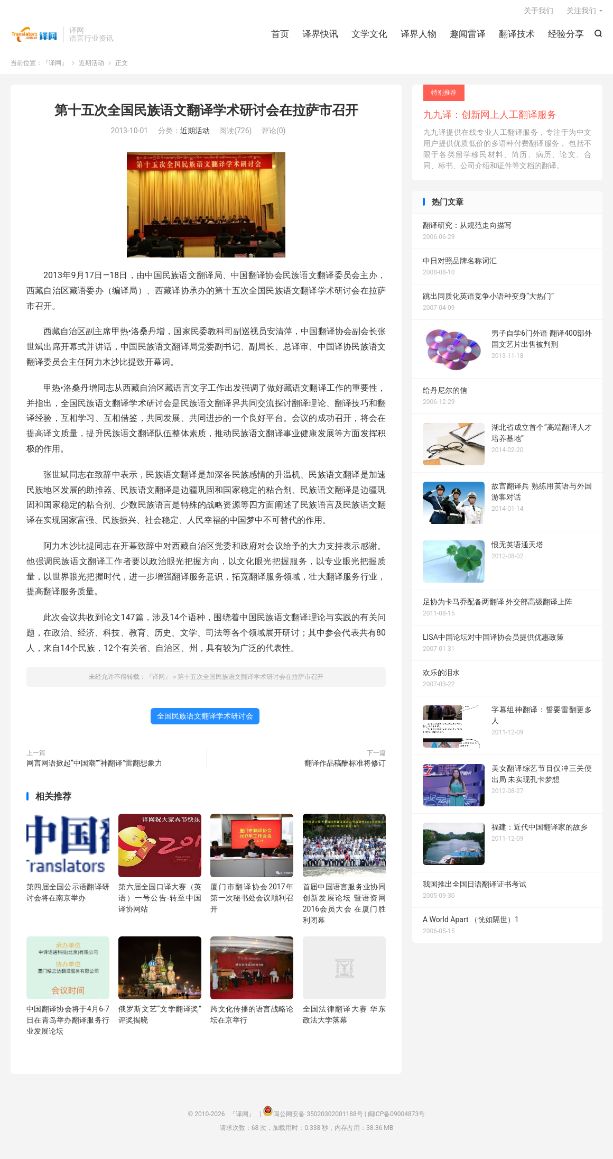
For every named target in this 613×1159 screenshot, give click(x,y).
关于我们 (538, 14)
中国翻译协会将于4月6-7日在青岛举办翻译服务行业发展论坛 (67, 1025)
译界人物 (418, 37)
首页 (280, 37)
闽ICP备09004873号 (396, 1119)
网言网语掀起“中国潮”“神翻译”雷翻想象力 (94, 768)
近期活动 (91, 68)
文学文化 (369, 37)
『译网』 (34, 37)
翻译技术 (517, 37)
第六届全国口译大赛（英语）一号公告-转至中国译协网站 (159, 903)
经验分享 (566, 37)
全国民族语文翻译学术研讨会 (205, 721)
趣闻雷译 (468, 37)
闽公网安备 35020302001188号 (318, 1119)
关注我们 (581, 14)
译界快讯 (320, 37)
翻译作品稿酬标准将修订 (345, 768)
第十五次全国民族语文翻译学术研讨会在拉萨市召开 (206, 115)
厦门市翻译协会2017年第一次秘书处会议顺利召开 (251, 903)
